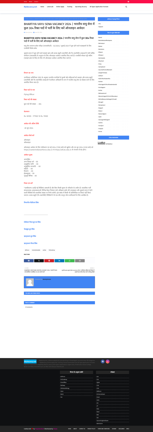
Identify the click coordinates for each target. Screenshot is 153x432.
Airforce (31, 18)
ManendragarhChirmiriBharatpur (108, 96)
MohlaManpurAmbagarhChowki (108, 99)
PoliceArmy (52, 250)
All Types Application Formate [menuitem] (99, 7)
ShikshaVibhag (65, 388)
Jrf (97, 406)
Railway (63, 385)
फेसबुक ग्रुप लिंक (29, 229)
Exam (98, 397)
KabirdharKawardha (104, 78)
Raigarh (101, 108)
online (44, 250)
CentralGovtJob (36, 250)
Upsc (62, 391)
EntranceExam (101, 394)
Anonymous (29, 32)
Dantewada (102, 58)
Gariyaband (102, 67)
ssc (61, 397)
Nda (98, 409)
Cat (98, 376)
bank (62, 394)
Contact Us (82, 428)
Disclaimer (121, 428)
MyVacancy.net (30, 7)
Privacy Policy (91, 428)
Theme (55, 429)
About (30, 1)
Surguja (101, 128)
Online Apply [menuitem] (60, 7)
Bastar (100, 46)
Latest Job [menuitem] (50, 7)
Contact (36, 1)
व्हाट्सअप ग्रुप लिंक (30, 236)
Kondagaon (102, 87)
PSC (100, 23)
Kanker (101, 81)
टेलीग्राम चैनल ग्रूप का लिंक (32, 222)
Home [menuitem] (42, 7)
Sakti (100, 117)
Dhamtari (101, 61)
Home (25, 1)
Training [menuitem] (69, 7)
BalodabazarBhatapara (105, 40)
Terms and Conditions (104, 428)
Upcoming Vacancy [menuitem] (81, 7)
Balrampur (102, 43)
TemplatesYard (39, 429)
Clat (98, 385)
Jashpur (101, 75)
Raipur (100, 111)
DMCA (127, 428)
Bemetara (101, 49)
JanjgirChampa (103, 72)
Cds (98, 379)
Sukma (100, 122)
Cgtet (98, 382)
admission (100, 423)
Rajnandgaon (102, 114)
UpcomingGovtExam (102, 420)
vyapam (101, 26)
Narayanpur (102, 105)
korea (100, 131)
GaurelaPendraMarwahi (105, 70)
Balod (100, 37)
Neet (98, 412)
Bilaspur (101, 55)
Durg (100, 64)
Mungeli (101, 102)
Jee (97, 403)
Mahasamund (102, 93)
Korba (100, 90)
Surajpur (101, 125)
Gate (98, 400)
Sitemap (114, 428)
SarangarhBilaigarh (104, 119)
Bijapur (101, 52)
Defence (99, 391)
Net (98, 414)
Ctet (98, 388)
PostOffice (63, 382)
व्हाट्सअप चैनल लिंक (30, 243)
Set (98, 417)
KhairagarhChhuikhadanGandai (108, 84)
